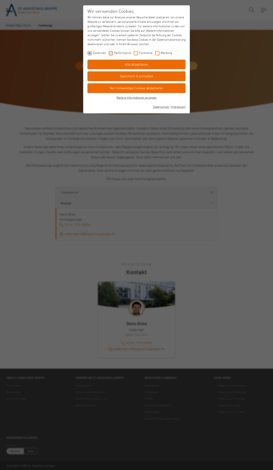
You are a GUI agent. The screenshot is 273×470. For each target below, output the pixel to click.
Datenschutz (161, 106)
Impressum (178, 106)
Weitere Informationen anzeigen (136, 97)
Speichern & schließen (136, 76)
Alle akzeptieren (136, 64)
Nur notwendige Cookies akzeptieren (136, 88)
